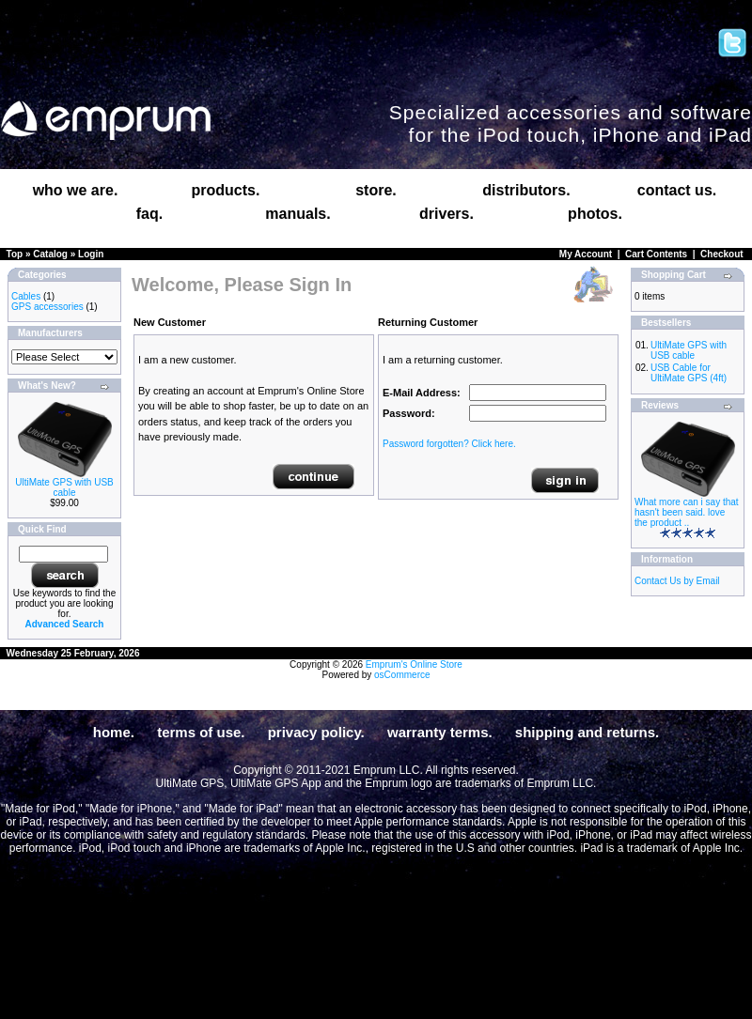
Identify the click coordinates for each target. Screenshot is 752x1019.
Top (15, 254)
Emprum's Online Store (414, 664)
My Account (585, 254)
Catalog (50, 254)
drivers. (446, 214)
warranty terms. (440, 732)
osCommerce (402, 675)
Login (90, 254)
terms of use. (200, 732)
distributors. (526, 190)
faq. (149, 214)
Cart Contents (656, 254)
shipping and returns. (587, 732)
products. (226, 190)
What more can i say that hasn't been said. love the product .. (686, 512)
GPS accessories (47, 306)
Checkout (722, 254)
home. (113, 732)
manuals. (297, 214)
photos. (595, 214)
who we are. (75, 190)
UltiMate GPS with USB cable (64, 487)
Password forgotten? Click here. (449, 444)
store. (376, 190)
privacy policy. (316, 732)
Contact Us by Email (677, 581)
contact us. (676, 190)
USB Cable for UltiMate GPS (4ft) (688, 373)
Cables (25, 296)
